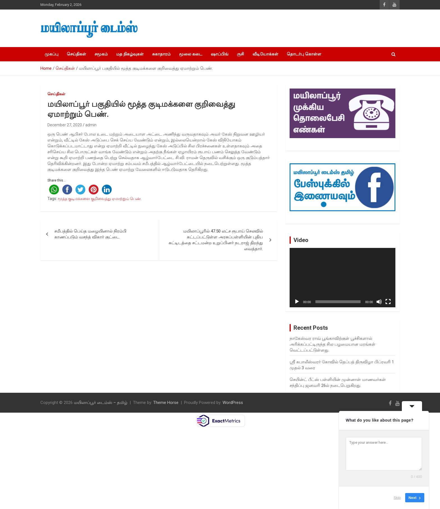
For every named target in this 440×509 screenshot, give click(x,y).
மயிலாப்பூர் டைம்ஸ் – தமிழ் (100, 402)
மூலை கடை (190, 54)
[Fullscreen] (388, 302)
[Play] (297, 302)
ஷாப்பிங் (219, 54)
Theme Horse (165, 402)
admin (91, 125)
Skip (397, 498)
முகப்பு (51, 54)
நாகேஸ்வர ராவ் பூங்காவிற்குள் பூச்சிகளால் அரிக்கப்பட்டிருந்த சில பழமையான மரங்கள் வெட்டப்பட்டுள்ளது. (332, 344)
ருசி (240, 54)
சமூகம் (101, 54)
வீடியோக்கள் (265, 54)
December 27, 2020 (64, 125)
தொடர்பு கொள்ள (304, 54)
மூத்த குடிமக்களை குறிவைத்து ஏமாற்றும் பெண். (100, 198)
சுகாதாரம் (161, 54)
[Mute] (379, 302)
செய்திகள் (76, 54)
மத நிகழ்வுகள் (130, 54)
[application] (342, 277)
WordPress (233, 402)
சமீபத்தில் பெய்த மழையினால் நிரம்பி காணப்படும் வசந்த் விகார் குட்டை (90, 234)
